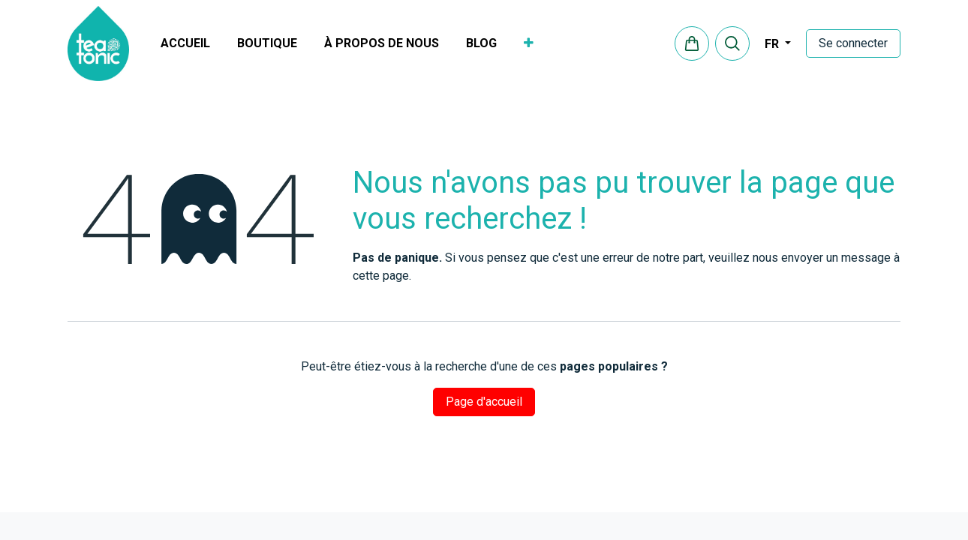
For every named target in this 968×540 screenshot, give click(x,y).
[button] (732, 43)
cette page (381, 275)
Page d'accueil (484, 401)
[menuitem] (185, 43)
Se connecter (853, 43)
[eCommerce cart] (692, 43)
